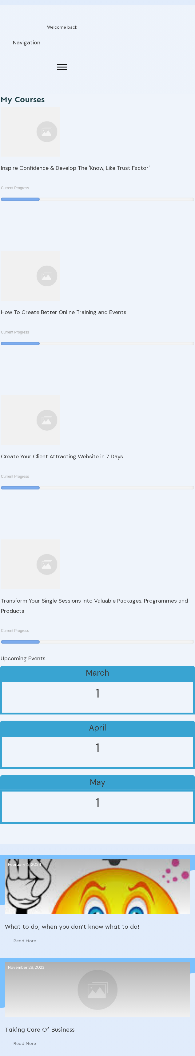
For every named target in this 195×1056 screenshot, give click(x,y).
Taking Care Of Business (97, 1007)
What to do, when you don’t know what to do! (97, 904)
